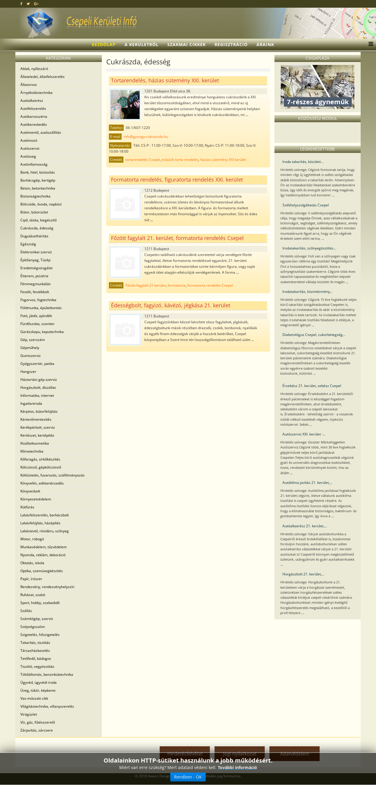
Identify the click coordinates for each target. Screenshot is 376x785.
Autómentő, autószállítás (40, 132)
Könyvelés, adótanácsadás (42, 483)
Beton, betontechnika (37, 188)
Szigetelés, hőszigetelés (40, 634)
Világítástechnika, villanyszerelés (47, 706)
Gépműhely (29, 347)
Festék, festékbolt (34, 291)
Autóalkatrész (31, 100)
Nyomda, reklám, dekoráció (43, 554)
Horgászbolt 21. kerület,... (303, 574)
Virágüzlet (28, 714)
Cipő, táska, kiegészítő (38, 220)
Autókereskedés (33, 124)
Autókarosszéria (33, 116)
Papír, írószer (31, 578)
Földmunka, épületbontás (41, 307)
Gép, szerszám (32, 339)
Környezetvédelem (35, 499)
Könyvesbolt (30, 491)
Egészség (28, 244)
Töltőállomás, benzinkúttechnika (46, 674)
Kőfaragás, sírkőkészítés (40, 459)
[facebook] (21, 3)
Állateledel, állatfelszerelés (42, 76)
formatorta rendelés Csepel (210, 285)
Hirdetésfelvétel (184, 753)
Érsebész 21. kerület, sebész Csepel (311, 385)
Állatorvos (28, 84)
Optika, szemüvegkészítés (41, 570)
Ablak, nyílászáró (34, 68)
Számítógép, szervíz (36, 618)
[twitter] (28, 3)
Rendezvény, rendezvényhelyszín (47, 586)
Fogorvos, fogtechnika (38, 299)
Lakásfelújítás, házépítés (40, 522)
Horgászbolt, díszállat (38, 387)
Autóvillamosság (34, 164)
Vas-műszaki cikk (34, 698)
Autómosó (28, 140)
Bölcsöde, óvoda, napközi (41, 204)
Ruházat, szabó (32, 594)
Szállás (26, 610)
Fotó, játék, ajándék (36, 315)
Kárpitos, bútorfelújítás (39, 411)
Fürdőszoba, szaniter (37, 323)
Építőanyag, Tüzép (35, 259)
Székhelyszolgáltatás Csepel (305, 205)
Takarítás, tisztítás (35, 642)
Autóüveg (28, 156)
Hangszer (28, 371)
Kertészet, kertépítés (37, 435)
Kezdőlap (104, 44)
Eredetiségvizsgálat (36, 267)
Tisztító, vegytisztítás (37, 666)
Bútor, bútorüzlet (34, 212)
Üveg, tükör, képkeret (37, 690)
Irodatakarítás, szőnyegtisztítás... (309, 248)
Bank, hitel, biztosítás (37, 172)
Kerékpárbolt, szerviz (37, 427)
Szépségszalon (32, 626)
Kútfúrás (27, 507)
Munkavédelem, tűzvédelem (43, 546)
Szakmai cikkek (186, 44)
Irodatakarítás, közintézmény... (307, 291)
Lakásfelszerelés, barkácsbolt (44, 515)
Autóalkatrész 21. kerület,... (304, 525)
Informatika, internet (37, 395)
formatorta (177, 285)
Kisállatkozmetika (34, 443)
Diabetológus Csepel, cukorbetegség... (313, 334)
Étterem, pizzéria (34, 275)
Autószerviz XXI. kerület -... (304, 434)
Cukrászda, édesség (36, 228)
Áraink (265, 44)
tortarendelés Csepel (142, 159)
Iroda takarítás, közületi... (302, 161)
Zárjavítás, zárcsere (36, 730)
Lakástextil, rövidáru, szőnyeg (44, 530)
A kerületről (141, 44)
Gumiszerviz (30, 355)
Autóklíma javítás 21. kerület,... (307, 482)
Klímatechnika (31, 451)
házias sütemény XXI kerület (223, 159)
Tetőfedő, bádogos (35, 658)
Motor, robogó (32, 538)
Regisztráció (231, 44)
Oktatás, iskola (32, 562)
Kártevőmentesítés (35, 419)
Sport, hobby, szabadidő (40, 602)
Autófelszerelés (33, 108)
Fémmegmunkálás (35, 283)
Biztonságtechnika (35, 196)
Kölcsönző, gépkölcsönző (40, 467)
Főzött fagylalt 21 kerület (145, 285)
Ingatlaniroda (31, 403)
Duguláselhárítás (34, 236)
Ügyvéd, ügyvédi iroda (38, 682)
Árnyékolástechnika (36, 92)
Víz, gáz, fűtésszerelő (37, 722)
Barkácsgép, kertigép (37, 180)
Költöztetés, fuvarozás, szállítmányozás (52, 475)
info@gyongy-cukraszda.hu (146, 136)
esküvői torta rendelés (180, 159)
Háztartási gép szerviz (38, 379)
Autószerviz (30, 148)
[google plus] (36, 3)
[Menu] (369, 44)
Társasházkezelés (35, 650)
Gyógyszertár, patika (37, 363)
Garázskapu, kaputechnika (42, 331)
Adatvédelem (294, 753)
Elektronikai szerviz (36, 251)
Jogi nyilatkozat (239, 753)
